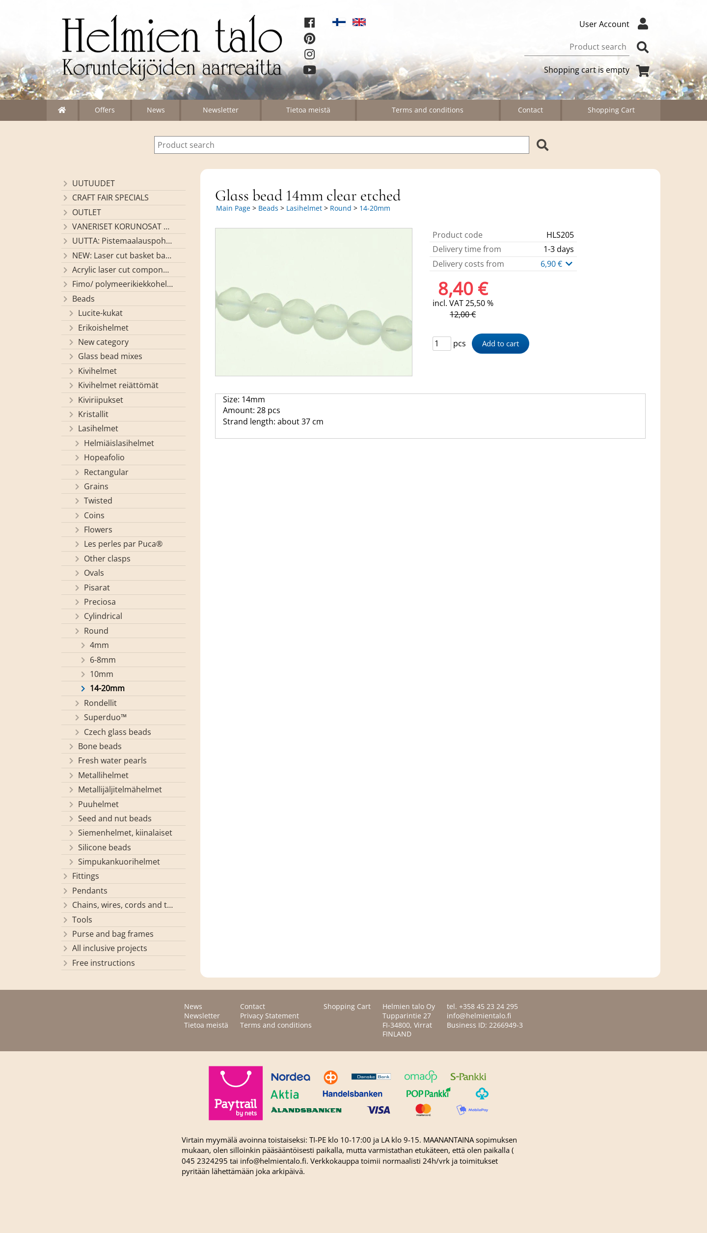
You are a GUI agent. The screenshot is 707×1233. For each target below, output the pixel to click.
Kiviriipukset (95, 399)
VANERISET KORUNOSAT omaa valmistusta (117, 226)
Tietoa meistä (308, 109)
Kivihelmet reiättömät (113, 385)
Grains (91, 486)
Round (91, 630)
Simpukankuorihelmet (113, 861)
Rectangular (101, 472)
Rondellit (95, 703)
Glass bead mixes (104, 356)
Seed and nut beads (109, 818)
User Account (616, 24)
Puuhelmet (93, 804)
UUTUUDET (88, 183)
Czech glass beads (112, 732)
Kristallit (88, 414)
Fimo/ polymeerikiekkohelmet (117, 284)
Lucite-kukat (95, 313)
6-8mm (97, 659)
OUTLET (81, 212)
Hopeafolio (99, 457)
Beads (78, 298)
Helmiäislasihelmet (113, 443)
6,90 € (557, 263)
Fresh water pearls (107, 760)
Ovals (88, 572)
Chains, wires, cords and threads (117, 904)
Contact (530, 109)
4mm (94, 645)
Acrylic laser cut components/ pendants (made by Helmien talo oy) (117, 269)
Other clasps (102, 558)
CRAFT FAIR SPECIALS (105, 197)
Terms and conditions (427, 109)
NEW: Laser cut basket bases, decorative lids (117, 255)
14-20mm (102, 688)
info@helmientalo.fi (479, 1015)
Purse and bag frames (107, 933)
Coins (89, 515)
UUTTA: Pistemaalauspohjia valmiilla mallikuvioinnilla (117, 240)
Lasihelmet (92, 428)
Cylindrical (97, 616)
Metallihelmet (98, 775)
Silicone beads (99, 847)
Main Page (233, 208)
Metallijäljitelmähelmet (114, 789)
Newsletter (221, 109)
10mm (96, 674)
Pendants (84, 890)
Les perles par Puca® (118, 543)
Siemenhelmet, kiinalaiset (119, 832)
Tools (76, 919)
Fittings (80, 875)
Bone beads (94, 746)
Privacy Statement (269, 1015)
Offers (105, 109)
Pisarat (91, 587)
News (156, 109)
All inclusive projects (104, 948)
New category (98, 341)
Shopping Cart (611, 109)
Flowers (92, 529)
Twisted (92, 500)
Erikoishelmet (98, 327)
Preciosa (94, 601)
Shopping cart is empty (598, 69)
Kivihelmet (92, 370)
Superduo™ (100, 717)
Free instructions (98, 962)
